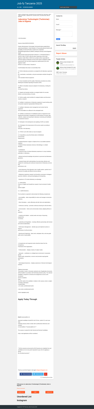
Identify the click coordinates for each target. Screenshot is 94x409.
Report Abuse (61, 53)
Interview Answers (28, 7)
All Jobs (19, 7)
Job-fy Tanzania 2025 (29, 3)
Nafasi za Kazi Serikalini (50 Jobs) (68, 67)
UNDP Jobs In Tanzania (61, 72)
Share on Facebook (26, 374)
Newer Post (21, 392)
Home (35, 392)
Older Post (49, 392)
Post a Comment (21, 388)
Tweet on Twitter (38, 374)
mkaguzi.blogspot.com (42, 370)
